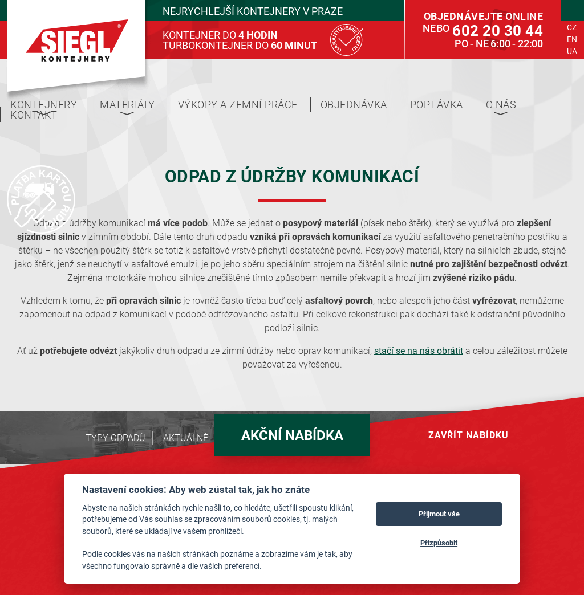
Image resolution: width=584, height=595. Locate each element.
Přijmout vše (439, 513)
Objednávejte (463, 16)
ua (572, 51)
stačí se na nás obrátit (418, 350)
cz (572, 27)
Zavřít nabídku (468, 435)
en (572, 39)
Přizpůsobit (438, 542)
